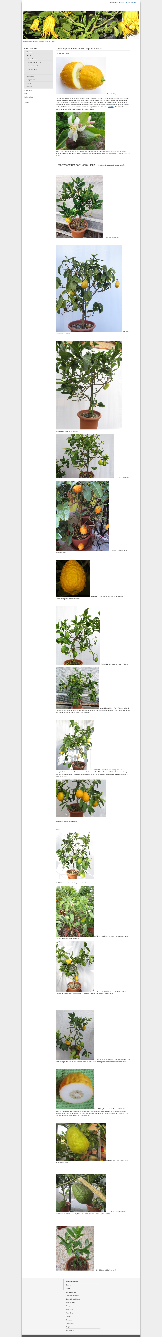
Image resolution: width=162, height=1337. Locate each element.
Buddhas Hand (32, 69)
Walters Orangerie (30, 48)
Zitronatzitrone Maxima (35, 66)
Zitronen (29, 52)
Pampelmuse (30, 80)
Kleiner (133, 2)
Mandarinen (30, 76)
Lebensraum (28, 90)
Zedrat (42, 41)
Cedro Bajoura (32, 59)
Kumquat (29, 87)
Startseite (35, 41)
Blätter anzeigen (64, 53)
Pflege (26, 93)
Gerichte (110, 107)
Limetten (29, 83)
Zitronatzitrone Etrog (34, 62)
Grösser (122, 2)
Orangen (29, 73)
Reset (128, 2)
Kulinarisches (28, 97)
